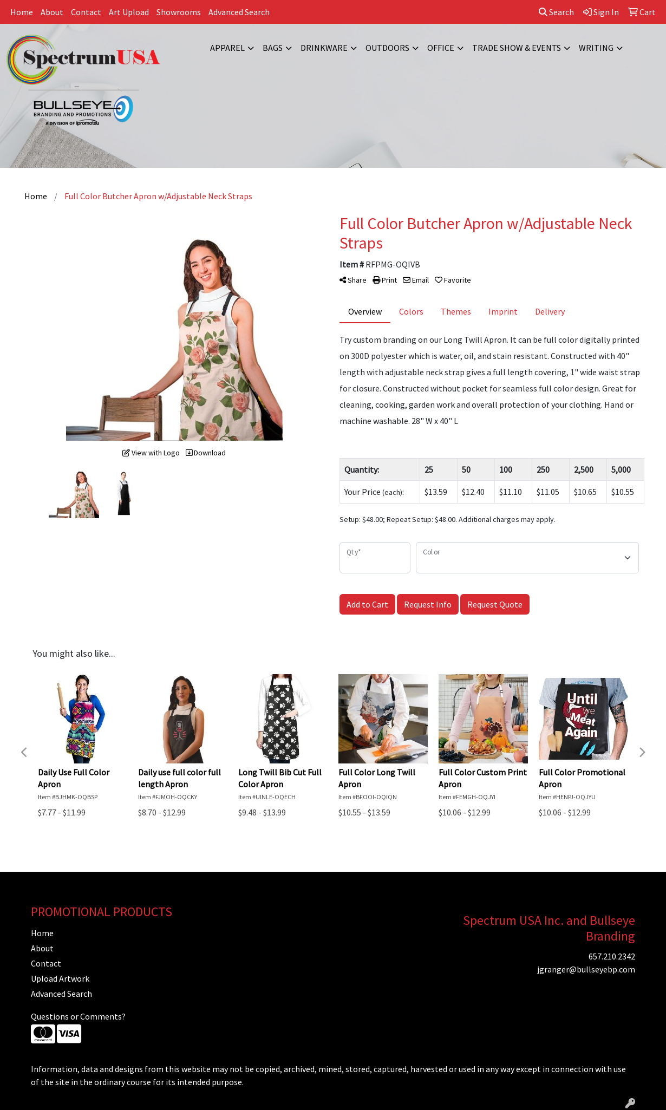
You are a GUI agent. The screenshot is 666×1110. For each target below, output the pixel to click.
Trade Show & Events (516, 47)
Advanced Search (239, 11)
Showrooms (178, 11)
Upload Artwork (60, 978)
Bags (273, 47)
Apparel (227, 47)
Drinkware (324, 47)
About (52, 11)
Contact (86, 11)
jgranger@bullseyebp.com (586, 969)
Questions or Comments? (78, 1016)
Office (440, 47)
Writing (596, 47)
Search (556, 11)
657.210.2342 (612, 956)
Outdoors (387, 47)
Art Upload (129, 11)
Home (21, 11)
